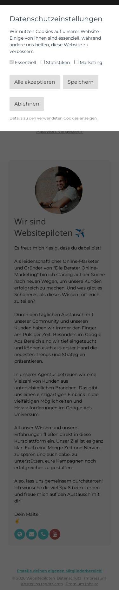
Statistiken (56, 62)
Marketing (88, 62)
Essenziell (23, 62)
